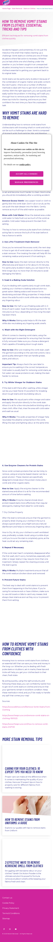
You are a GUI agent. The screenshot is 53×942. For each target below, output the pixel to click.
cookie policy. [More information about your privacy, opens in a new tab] (25, 164)
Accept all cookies (26, 174)
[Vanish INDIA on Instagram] (10, 929)
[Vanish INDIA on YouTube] (16, 929)
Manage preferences (26, 182)
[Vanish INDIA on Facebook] (4, 929)
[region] (26, 162)
